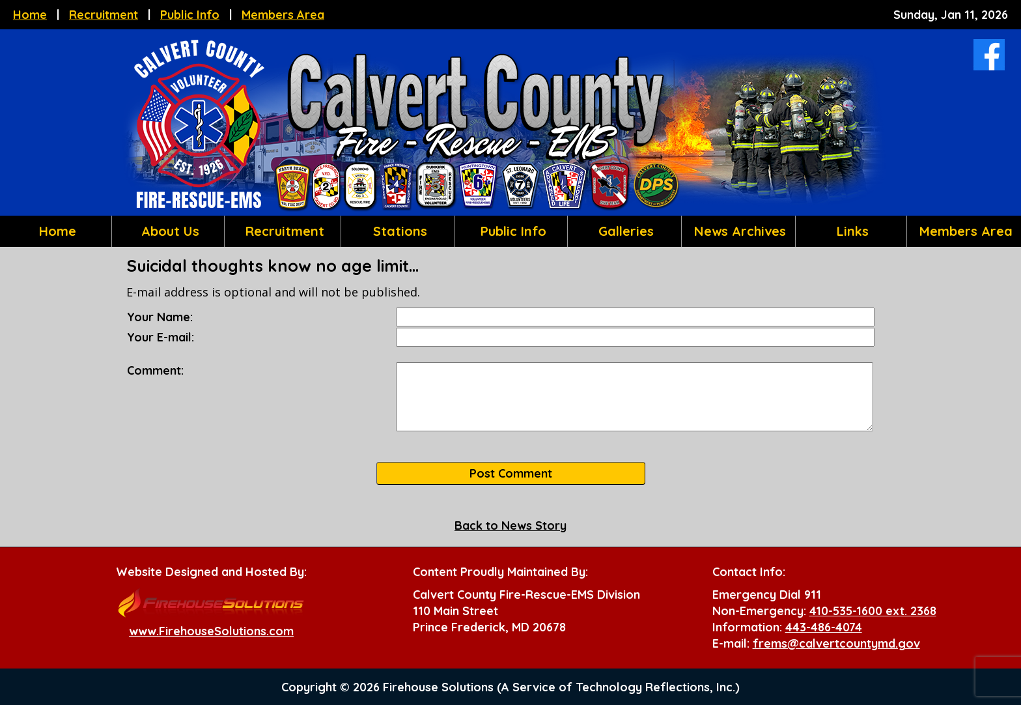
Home (30, 14)
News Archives (738, 231)
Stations (398, 231)
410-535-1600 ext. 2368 (872, 610)
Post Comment (510, 473)
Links (851, 231)
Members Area (283, 14)
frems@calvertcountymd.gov (836, 643)
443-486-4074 (823, 627)
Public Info (189, 14)
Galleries (624, 231)
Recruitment (103, 14)
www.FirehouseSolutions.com (211, 631)
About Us (168, 231)
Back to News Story (510, 525)
